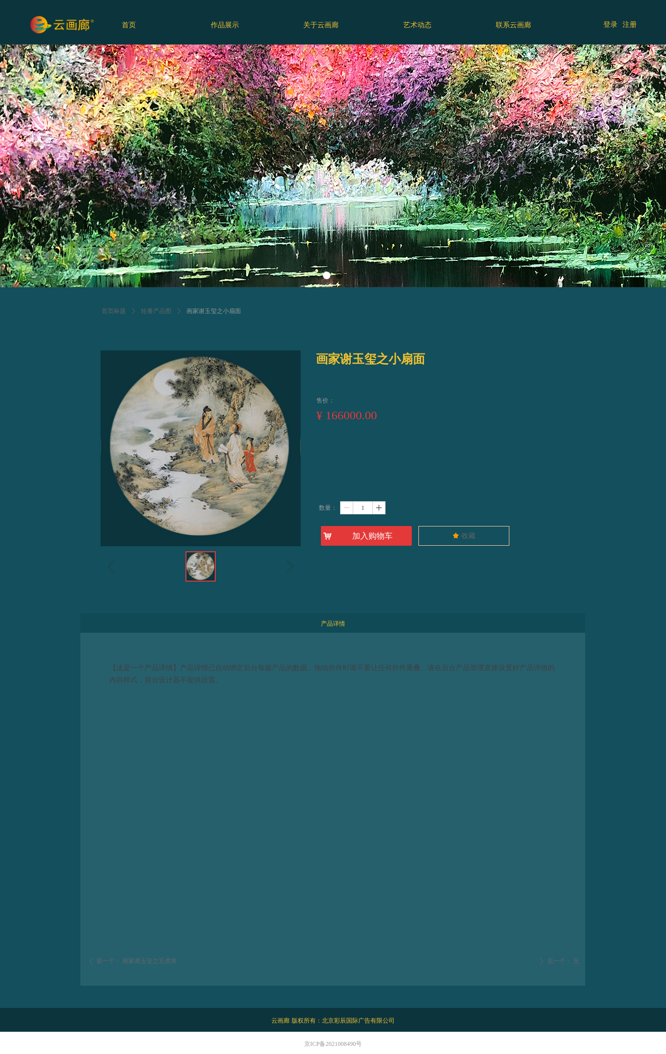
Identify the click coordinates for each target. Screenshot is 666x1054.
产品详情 (333, 623)
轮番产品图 (156, 311)
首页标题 (114, 311)
